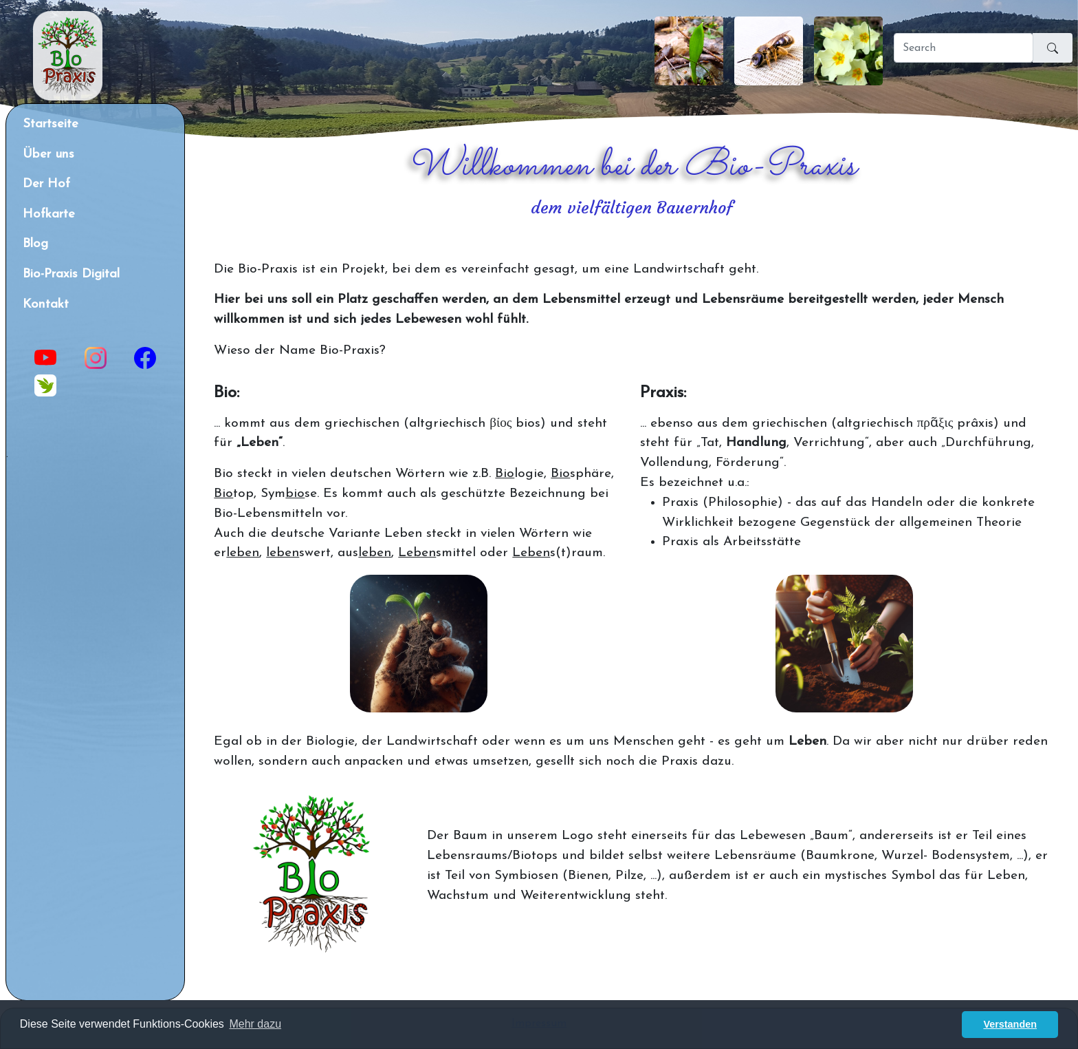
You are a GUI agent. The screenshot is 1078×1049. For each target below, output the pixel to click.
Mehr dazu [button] (255, 1024)
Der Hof (46, 184)
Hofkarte (49, 214)
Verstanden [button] (1010, 1024)
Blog (35, 244)
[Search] (963, 48)
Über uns (48, 154)
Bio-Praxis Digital (71, 274)
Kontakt (46, 304)
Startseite (50, 124)
